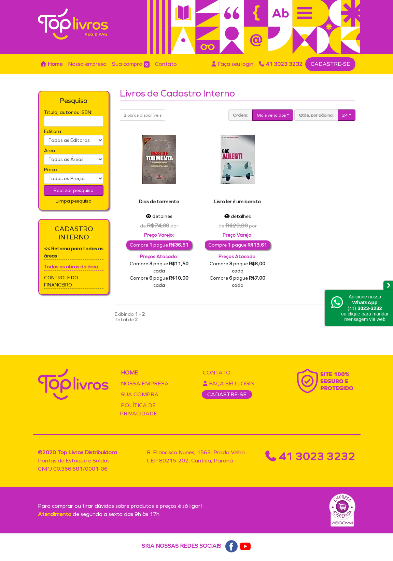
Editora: (53, 131)
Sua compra (131, 64)
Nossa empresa (87, 64)
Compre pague (159, 245)
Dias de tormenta (159, 202)
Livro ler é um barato (237, 202)
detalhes (159, 216)
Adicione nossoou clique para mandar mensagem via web (365, 308)
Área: (50, 150)
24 (345, 115)
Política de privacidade (138, 409)
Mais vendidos (271, 115)
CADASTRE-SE (330, 64)
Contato (166, 64)
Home (51, 64)
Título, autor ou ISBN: (68, 112)
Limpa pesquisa (74, 201)
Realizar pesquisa (74, 190)
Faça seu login (232, 64)
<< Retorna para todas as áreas (73, 252)
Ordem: (240, 115)
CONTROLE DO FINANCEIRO (61, 281)
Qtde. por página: (316, 115)
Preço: (51, 170)
